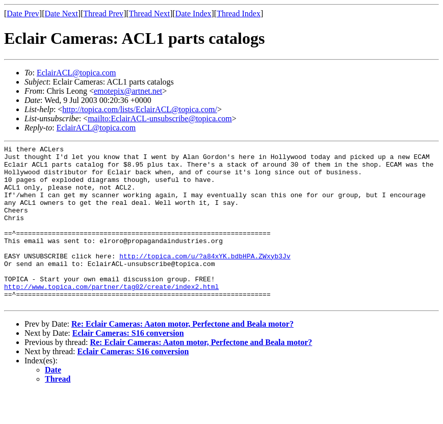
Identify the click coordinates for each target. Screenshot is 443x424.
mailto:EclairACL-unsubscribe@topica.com (160, 118)
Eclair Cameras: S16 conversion (128, 365)
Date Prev (23, 13)
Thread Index (238, 13)
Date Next (61, 13)
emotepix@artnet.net (128, 91)
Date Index (193, 13)
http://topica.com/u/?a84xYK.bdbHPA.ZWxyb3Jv (204, 278)
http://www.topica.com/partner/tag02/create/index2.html (111, 315)
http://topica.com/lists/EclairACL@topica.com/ (139, 109)
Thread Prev (103, 13)
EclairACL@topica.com (76, 72)
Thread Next (149, 13)
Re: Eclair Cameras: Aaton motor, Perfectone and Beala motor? (182, 356)
